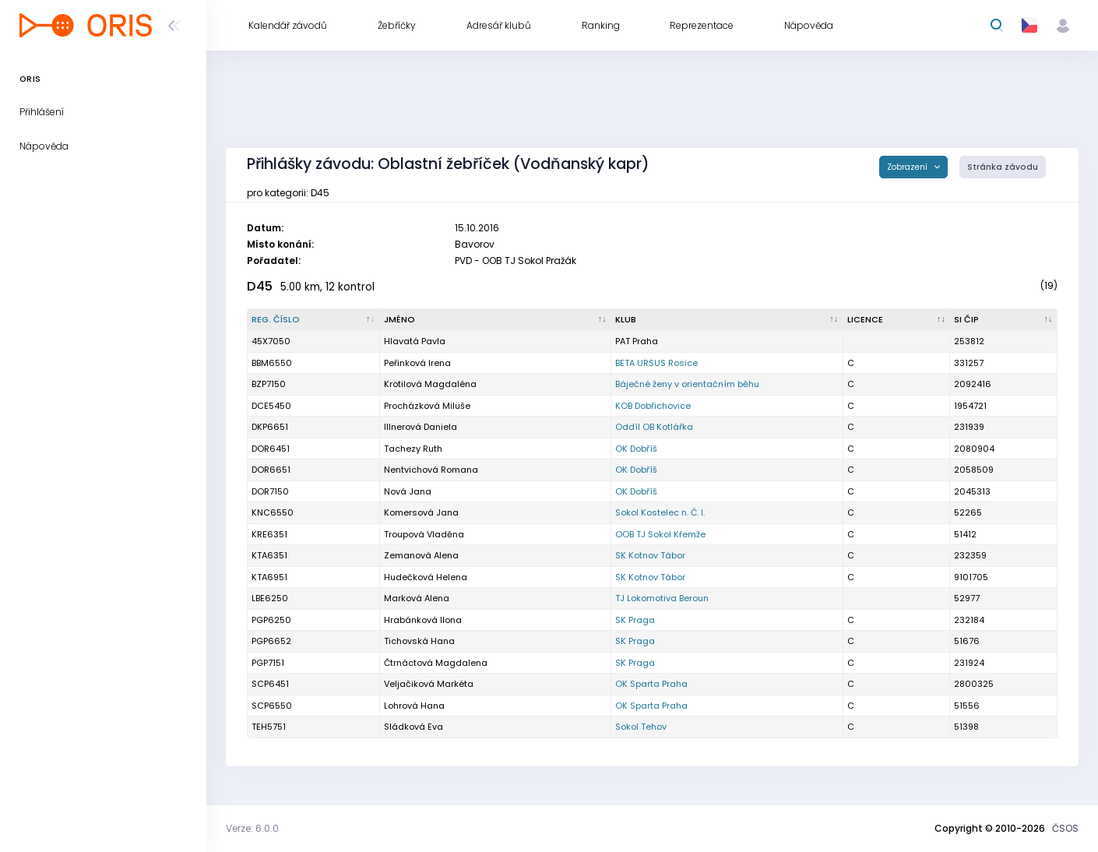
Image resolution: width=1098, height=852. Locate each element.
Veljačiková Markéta (428, 684)
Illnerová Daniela (420, 427)
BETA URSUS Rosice (656, 363)
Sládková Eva (413, 726)
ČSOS (1065, 828)
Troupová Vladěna (424, 534)
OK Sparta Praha (651, 684)
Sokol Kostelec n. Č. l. (660, 512)
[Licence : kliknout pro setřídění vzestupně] (897, 320)
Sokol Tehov (641, 726)
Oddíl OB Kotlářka (654, 427)
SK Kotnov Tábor (650, 555)
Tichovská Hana (419, 641)
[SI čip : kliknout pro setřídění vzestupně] (1004, 320)
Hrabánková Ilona (423, 620)
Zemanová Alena (421, 555)
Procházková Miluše (427, 406)
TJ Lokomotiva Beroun (662, 598)
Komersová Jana (421, 512)
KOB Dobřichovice (653, 406)
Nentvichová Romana (431, 469)
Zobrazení (908, 167)
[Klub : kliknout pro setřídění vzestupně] (727, 320)
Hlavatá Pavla (414, 341)
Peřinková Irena (417, 363)
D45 (260, 286)
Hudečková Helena (425, 577)
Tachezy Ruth (413, 448)
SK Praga (635, 620)
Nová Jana (407, 491)
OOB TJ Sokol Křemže (660, 534)
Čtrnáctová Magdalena (435, 663)
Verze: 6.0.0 (252, 828)
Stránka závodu (1002, 167)
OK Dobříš (636, 448)
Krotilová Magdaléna (430, 384)
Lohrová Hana (414, 705)
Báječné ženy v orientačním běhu (687, 384)
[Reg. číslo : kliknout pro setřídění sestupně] (314, 320)
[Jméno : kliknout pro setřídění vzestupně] (496, 320)
